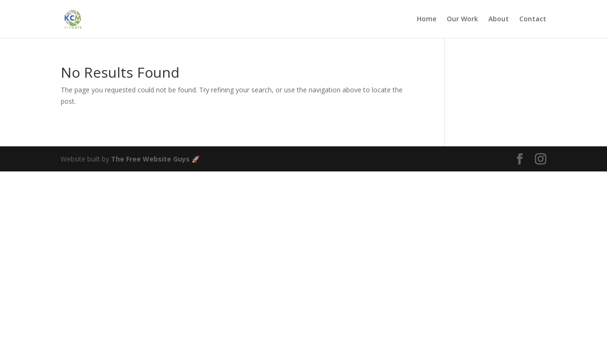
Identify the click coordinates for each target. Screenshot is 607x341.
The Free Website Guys (150, 158)
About (498, 19)
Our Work (462, 19)
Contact (532, 19)
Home (426, 19)
